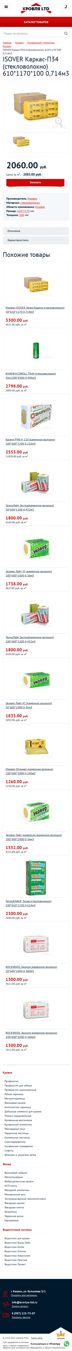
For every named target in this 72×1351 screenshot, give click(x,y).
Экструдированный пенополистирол (25, 1198)
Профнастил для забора (18, 1085)
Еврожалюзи (12, 1220)
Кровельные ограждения (19, 1146)
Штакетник (11, 1211)
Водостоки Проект (15, 1264)
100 (21, 215)
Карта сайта (36, 1338)
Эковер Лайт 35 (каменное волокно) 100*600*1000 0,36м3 (29, 573)
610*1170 (23, 211)
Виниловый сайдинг (16, 1172)
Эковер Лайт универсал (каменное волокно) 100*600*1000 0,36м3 (34, 837)
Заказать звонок (21, 1317)
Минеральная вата (15, 1194)
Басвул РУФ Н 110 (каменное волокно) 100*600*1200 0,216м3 (30, 441)
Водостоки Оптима (15, 1251)
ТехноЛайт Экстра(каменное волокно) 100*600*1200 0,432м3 (30, 639)
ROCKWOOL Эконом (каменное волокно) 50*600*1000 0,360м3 (31, 969)
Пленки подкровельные (18, 1115)
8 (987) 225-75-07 (23, 1313)
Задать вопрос (20, 1306)
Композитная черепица (18, 1107)
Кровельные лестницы (17, 1137)
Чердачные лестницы (16, 1133)
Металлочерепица (15, 1098)
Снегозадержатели (15, 1141)
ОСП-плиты (11, 1185)
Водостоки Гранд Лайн (17, 1242)
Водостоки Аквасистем (17, 1255)
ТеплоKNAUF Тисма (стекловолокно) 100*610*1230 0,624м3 (28, 903)
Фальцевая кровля (15, 1102)
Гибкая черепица (14, 1094)
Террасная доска (14, 1216)
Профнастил (11, 1081)
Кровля (40, 207)
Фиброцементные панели (19, 1181)
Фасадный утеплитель (17, 1190)
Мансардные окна (15, 1128)
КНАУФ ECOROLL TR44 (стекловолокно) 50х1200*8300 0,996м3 (31, 375)
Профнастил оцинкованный (20, 1089)
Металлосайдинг (14, 1177)
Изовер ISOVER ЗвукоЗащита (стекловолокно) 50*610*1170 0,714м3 (35, 310)
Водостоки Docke (14, 1247)
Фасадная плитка (14, 1207)
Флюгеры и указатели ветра (20, 1154)
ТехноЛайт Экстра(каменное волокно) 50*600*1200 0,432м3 (30, 507)
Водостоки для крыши (17, 1238)
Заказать (35, 182)
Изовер (32, 198)
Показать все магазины (24, 1295)
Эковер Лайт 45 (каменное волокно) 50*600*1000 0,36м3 (29, 705)
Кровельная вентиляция (18, 1120)
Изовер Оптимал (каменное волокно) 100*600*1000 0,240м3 (29, 771)
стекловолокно (30, 202)
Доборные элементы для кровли (23, 1111)
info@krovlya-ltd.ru (24, 1302)
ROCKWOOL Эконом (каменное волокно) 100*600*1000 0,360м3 (31, 1035)
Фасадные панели (15, 1203)
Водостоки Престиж (16, 1260)
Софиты (9, 1150)
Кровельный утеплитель (18, 1124)
